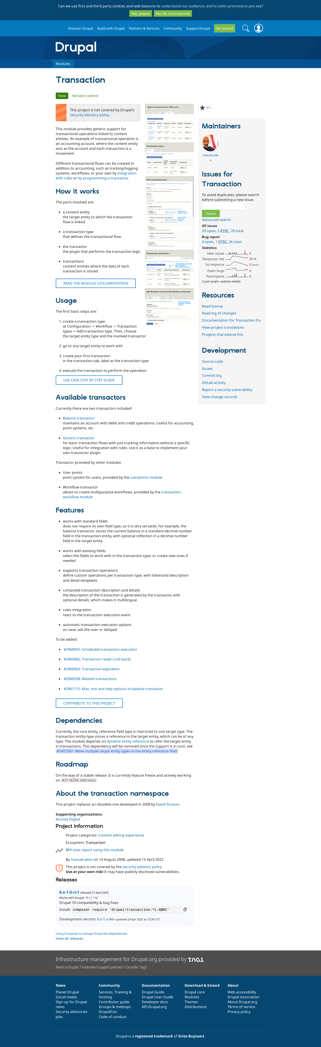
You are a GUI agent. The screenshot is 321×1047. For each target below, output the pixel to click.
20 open (209, 230)
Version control (85, 95)
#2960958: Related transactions (90, 678)
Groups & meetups (115, 1006)
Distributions (196, 1006)
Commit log (212, 375)
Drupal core (195, 992)
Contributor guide (114, 1001)
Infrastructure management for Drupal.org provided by (130, 959)
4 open (208, 241)
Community (173, 28)
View (63, 95)
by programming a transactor (103, 178)
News (61, 985)
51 (209, 108)
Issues (207, 368)
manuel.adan (82, 859)
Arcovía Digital (68, 819)
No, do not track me (173, 13)
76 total (237, 230)
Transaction (95, 842)
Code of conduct (113, 1016)
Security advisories (71, 1011)
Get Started (224, 28)
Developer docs (155, 1001)
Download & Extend (202, 985)
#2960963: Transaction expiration (92, 668)
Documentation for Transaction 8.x (231, 320)
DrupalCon (108, 1011)
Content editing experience (121, 835)
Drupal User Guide (157, 996)
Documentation (156, 985)
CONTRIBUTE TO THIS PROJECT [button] (89, 703)
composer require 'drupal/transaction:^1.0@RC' (127, 910)
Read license (212, 306)
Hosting (105, 996)
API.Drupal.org (154, 1006)
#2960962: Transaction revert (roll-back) (97, 659)
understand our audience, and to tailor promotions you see (211, 6)
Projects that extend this (222, 334)
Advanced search (216, 219)
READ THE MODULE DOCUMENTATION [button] (95, 283)
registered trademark (154, 1036)
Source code (212, 361)
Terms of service (241, 1006)
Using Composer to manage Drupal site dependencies (91, 934)
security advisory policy (89, 114)
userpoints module (146, 477)
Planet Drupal (67, 992)
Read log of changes (219, 313)
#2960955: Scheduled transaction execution (100, 649)
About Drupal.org (242, 1001)
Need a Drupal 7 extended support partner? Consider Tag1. (102, 967)
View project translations (223, 327)
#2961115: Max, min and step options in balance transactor (113, 688)
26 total (235, 241)
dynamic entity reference (128, 741)
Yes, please (141, 13)
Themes (191, 1001)
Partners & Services (144, 28)
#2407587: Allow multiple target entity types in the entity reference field (117, 751)
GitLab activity (214, 382)
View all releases (69, 938)
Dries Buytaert (191, 1036)
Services (106, 992)
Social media (66, 996)
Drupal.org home (60, 28)
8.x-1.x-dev (106, 919)
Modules (63, 63)
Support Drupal (198, 28)
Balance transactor (79, 418)
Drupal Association (243, 996)
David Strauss (167, 804)
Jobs (59, 1016)
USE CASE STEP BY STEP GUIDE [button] (89, 380)
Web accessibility (242, 992)
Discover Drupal (80, 28)
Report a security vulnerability (227, 389)
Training (121, 992)
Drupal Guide (153, 992)
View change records (219, 396)
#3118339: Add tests (79, 780)
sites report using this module (94, 849)
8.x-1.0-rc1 (69, 892)
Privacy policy (239, 1011)
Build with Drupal (111, 28)
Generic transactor (79, 437)
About (233, 985)
